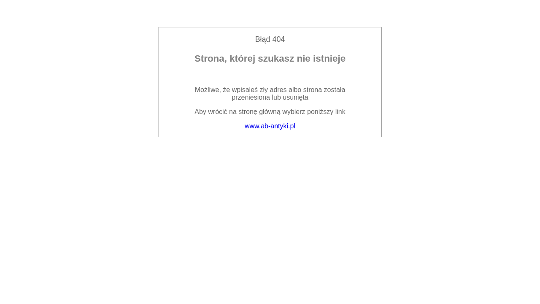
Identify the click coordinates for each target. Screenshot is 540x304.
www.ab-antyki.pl (270, 126)
